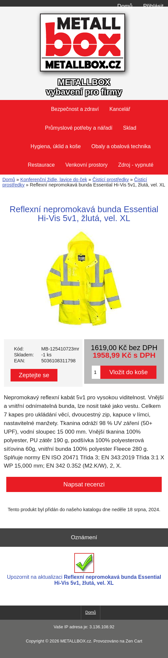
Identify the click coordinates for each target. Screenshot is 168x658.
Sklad (129, 128)
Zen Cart (133, 641)
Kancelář (119, 109)
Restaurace (41, 165)
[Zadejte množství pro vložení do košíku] (96, 372)
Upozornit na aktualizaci (84, 569)
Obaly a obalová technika (121, 146)
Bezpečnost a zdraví (75, 109)
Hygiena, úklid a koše (56, 146)
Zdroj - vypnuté (135, 165)
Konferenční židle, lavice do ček (53, 179)
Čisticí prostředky (110, 179)
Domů (124, 6)
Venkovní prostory (86, 165)
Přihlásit (153, 6)
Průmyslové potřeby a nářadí (79, 128)
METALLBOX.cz (75, 641)
